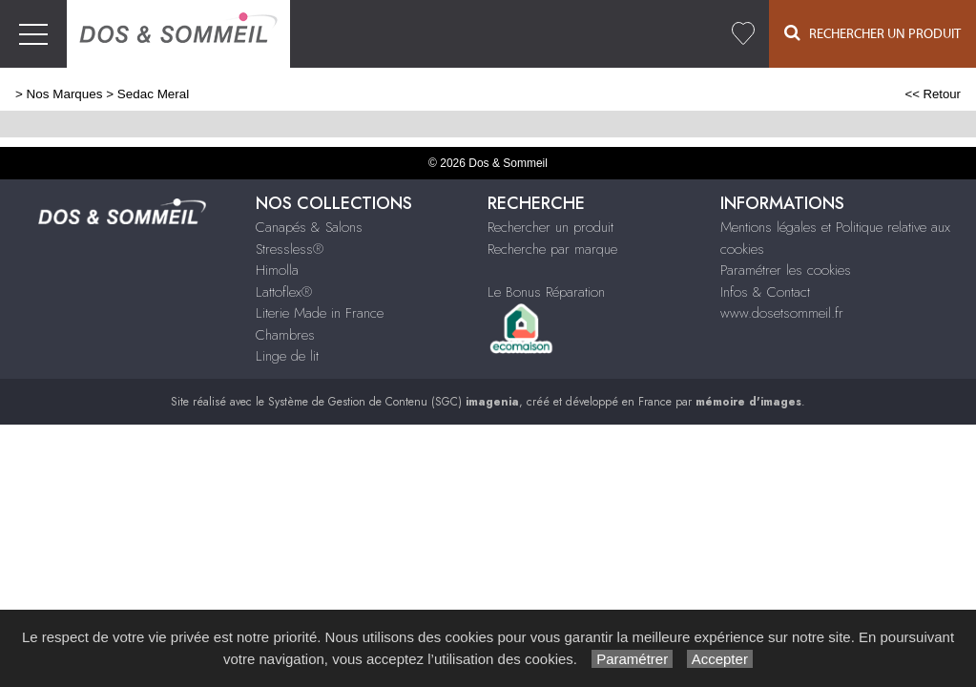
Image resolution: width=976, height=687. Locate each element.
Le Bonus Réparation (546, 291)
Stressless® (289, 249)
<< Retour (932, 94)
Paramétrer (632, 659)
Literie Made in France (320, 312)
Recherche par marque (552, 249)
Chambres (285, 334)
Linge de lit (287, 355)
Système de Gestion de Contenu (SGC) (393, 401)
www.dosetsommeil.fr (781, 312)
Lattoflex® (284, 291)
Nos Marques (65, 94)
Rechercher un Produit (872, 33)
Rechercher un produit (550, 227)
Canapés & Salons (309, 227)
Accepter (720, 659)
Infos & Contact (765, 291)
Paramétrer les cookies (785, 270)
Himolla (277, 270)
